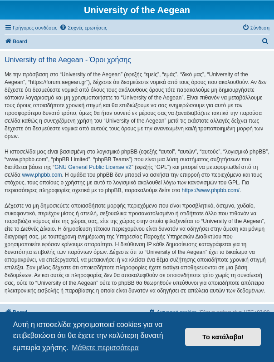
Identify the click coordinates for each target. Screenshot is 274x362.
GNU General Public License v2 (92, 167)
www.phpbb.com (42, 175)
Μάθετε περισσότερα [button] (105, 348)
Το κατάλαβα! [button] (223, 337)
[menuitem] (83, 27)
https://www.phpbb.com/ (211, 190)
